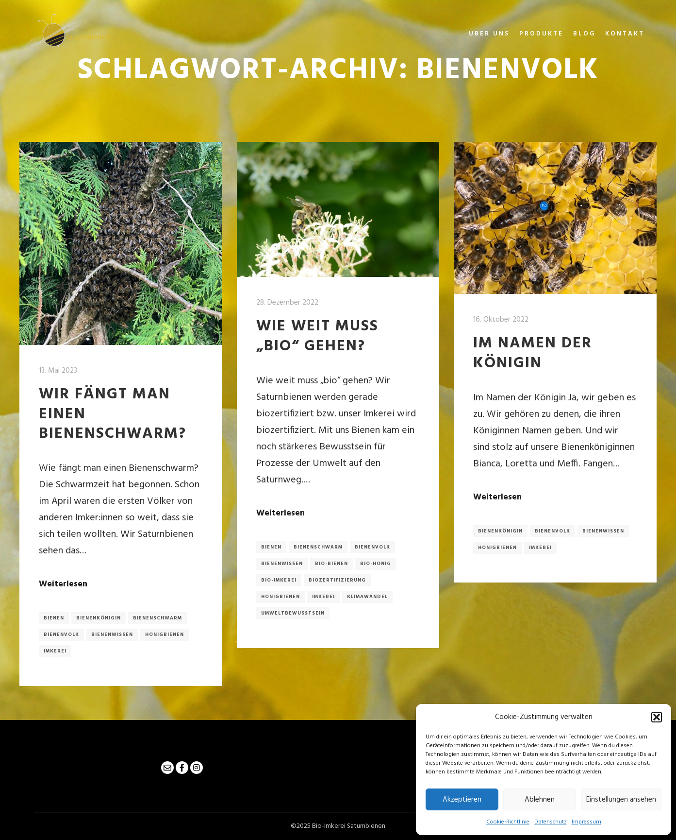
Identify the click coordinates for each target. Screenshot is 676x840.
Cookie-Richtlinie (507, 822)
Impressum (586, 822)
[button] (656, 717)
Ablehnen (540, 800)
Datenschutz (550, 822)
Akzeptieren (462, 800)
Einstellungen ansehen (621, 800)
